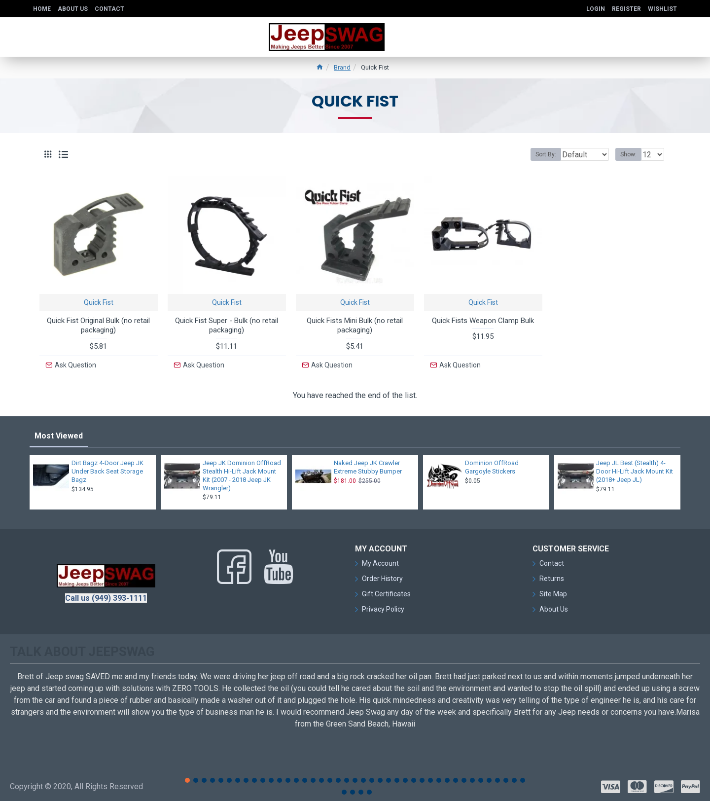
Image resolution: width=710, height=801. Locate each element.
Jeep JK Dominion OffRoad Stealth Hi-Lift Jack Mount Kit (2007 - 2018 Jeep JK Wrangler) (242, 473)
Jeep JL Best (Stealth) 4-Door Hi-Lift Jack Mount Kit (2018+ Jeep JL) (634, 469)
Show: (631, 154)
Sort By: (538, 154)
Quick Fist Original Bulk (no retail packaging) (98, 325)
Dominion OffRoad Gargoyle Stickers (492, 465)
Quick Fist (98, 302)
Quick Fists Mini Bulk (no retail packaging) (355, 325)
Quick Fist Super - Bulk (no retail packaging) (226, 325)
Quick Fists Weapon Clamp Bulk (483, 320)
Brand (342, 67)
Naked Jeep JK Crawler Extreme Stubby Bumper (368, 465)
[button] (187, 777)
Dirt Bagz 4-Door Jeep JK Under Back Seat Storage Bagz (107, 469)
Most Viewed (59, 433)
